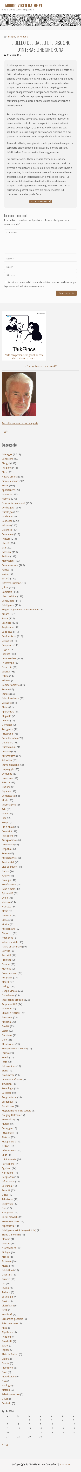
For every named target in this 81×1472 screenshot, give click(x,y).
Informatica (8, 1181)
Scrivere (6, 1279)
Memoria (6, 968)
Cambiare (7, 592)
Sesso (5, 920)
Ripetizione (7, 1367)
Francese (6, 906)
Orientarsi (7, 1274)
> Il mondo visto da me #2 (40, 366)
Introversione (9, 1066)
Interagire (22, 36)
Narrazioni (7, 1172)
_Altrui (5, 587)
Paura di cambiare (12, 946)
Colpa (5, 897)
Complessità (8, 795)
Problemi (6, 959)
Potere (5, 689)
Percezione (7, 835)
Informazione (9, 804)
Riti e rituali (8, 827)
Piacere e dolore (10, 481)
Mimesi (5, 1256)
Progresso (7, 977)
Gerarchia (7, 667)
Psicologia (7, 512)
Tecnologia (8, 1088)
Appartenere (8, 490)
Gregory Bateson (11, 1115)
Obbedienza (8, 995)
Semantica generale (12, 1319)
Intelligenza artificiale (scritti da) (19, 1230)
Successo (6, 1092)
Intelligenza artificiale (13, 999)
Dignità (6, 1358)
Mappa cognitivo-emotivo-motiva (20, 609)
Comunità (7, 773)
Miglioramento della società (16, 1110)
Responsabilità (9, 1004)
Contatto (65, 1464)
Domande (7, 724)
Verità (5, 574)
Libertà (5, 543)
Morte (5, 800)
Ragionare (7, 627)
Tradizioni (7, 1084)
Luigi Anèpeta (9, 1159)
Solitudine (7, 760)
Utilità (5, 1194)
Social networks (10, 1217)
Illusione (6, 787)
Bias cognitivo (9, 866)
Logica (5, 649)
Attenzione (7, 937)
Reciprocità (8, 1177)
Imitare (6, 693)
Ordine (5, 1146)
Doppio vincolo (10, 991)
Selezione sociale (10, 1394)
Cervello (6, 951)
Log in (5, 431)
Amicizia (6, 1021)
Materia (6, 1390)
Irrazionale (7, 1203)
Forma (5, 1053)
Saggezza (7, 631)
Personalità (8, 1119)
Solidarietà (7, 1101)
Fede (4, 1208)
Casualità (7, 702)
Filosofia (6, 498)
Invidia (5, 1288)
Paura (5, 618)
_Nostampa (8, 663)
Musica (5, 924)
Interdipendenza (10, 698)
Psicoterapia (8, 747)
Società (6, 578)
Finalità (5, 1026)
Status (5, 707)
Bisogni (11, 36)
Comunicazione (10, 565)
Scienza (6, 782)
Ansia (5, 1327)
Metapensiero (9, 1141)
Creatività (7, 831)
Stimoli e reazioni (11, 1013)
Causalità (7, 640)
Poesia (5, 853)
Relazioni (6, 552)
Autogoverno (9, 840)
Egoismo (6, 1168)
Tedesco (6, 1292)
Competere (8, 534)
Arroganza (7, 729)
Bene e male (8, 889)
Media (5, 911)
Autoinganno (9, 857)
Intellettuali (8, 1270)
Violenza (6, 902)
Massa (5, 1265)
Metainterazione (10, 1221)
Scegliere (6, 622)
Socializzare (8, 1106)
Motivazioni (8, 560)
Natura (5, 871)
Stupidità (6, 716)
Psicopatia (7, 733)
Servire (5, 1301)
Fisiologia (7, 1385)
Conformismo (9, 636)
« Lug (5, 1444)
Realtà (5, 1057)
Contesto (6, 1403)
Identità (6, 654)
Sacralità (6, 955)
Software (6, 1261)
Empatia (6, 849)
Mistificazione (9, 884)
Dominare (7, 1035)
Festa (4, 1062)
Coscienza (7, 521)
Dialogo (6, 986)
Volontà (6, 671)
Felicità (5, 569)
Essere (5, 1030)
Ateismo (6, 1137)
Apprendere (8, 711)
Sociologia (7, 1296)
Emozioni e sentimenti (13, 503)
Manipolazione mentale (14, 1048)
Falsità (5, 676)
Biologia (6, 1252)
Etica (4, 472)
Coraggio (7, 1128)
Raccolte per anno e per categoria (20, 423)
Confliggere (8, 507)
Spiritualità (7, 893)
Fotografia (7, 1212)
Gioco (5, 813)
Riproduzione (9, 1376)
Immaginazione (10, 764)
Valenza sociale (10, 942)
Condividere (8, 600)
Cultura (6, 720)
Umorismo (7, 778)
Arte (4, 809)
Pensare (6, 538)
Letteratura (8, 844)
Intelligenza (8, 605)
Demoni (6, 964)
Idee (4, 818)
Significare (7, 1332)
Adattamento (9, 1150)
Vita (4, 547)
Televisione (7, 1199)
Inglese (5, 1350)
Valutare (6, 525)
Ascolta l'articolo (40, 201)
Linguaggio (8, 769)
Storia (5, 1070)
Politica (6, 556)
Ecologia (6, 880)
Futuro (5, 875)
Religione (6, 467)
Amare (5, 614)
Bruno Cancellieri (11, 1234)
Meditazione (8, 1044)
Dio (3, 1283)
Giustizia (6, 1008)
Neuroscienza (9, 1248)
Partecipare (8, 1163)
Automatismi (9, 756)
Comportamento (11, 685)
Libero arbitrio (9, 596)
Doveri (5, 1398)
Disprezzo (7, 933)
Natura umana (10, 476)
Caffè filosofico (10, 738)
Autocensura (8, 928)
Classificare (8, 1305)
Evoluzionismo (9, 973)
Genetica (6, 915)
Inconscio (7, 494)
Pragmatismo (9, 1097)
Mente (5, 485)
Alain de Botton (10, 1354)
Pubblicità (7, 1314)
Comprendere (9, 658)
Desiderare (7, 742)
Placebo (6, 1239)
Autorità (6, 1190)
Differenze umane (11, 583)
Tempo (5, 822)
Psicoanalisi (8, 1132)
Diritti (5, 1310)
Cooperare (7, 645)
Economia (7, 1017)
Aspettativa (8, 1226)
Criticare (6, 751)
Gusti (4, 1372)
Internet (6, 1243)
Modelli (5, 982)
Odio (4, 1039)
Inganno (6, 791)
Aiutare (5, 1123)
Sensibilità (7, 1341)
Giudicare (7, 516)
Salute (5, 1345)
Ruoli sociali (8, 862)
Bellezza (6, 680)
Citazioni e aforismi (12, 1079)
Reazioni (6, 1336)
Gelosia (5, 1363)
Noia (4, 1381)
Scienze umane (10, 1323)
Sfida (4, 1155)
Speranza (7, 1186)
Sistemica (7, 529)
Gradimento (8, 1075)
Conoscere (7, 458)
